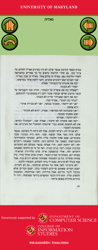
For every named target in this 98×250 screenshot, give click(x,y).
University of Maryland (48, 7)
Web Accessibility (40, 242)
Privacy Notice (60, 242)
